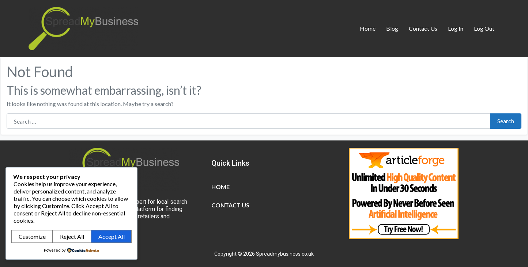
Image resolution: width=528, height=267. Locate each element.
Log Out (484, 28)
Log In (455, 28)
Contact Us (423, 28)
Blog (392, 28)
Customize (32, 236)
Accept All (111, 236)
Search (505, 120)
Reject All (72, 236)
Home (368, 28)
